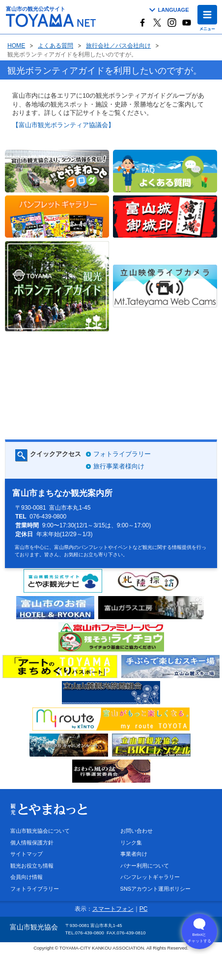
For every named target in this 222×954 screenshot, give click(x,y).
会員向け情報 (26, 877)
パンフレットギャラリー (150, 877)
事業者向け (133, 854)
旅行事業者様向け (118, 466)
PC (143, 908)
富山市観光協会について (40, 831)
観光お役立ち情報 (32, 866)
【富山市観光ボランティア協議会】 (63, 125)
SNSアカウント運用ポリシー (155, 889)
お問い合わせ (136, 831)
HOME (16, 46)
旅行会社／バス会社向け (118, 46)
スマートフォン (113, 908)
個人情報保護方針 (32, 842)
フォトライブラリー (122, 454)
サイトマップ (26, 854)
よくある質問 (55, 46)
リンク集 (131, 842)
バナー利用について (144, 866)
